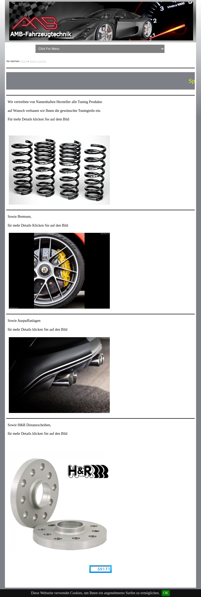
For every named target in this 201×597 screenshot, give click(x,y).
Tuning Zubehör (38, 61)
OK (165, 593)
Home (24, 61)
